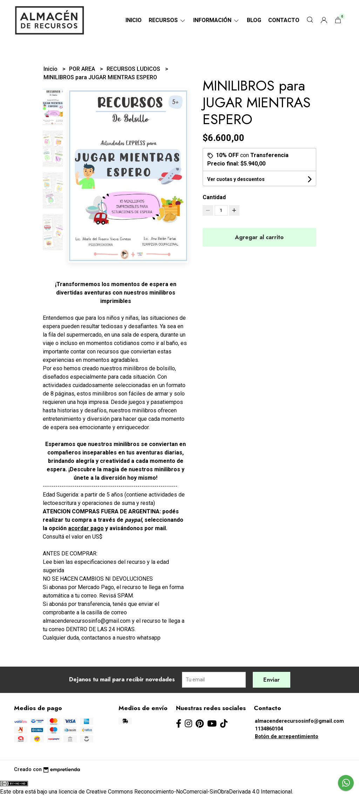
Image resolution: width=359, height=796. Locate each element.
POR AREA (82, 69)
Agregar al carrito (259, 237)
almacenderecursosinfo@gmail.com (299, 721)
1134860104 (269, 729)
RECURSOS (167, 20)
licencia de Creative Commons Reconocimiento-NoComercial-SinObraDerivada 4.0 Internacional (175, 791)
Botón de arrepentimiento (286, 737)
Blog (254, 20)
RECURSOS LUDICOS (134, 69)
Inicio (134, 20)
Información (216, 20)
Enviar (271, 680)
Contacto (283, 20)
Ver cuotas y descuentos (236, 179)
